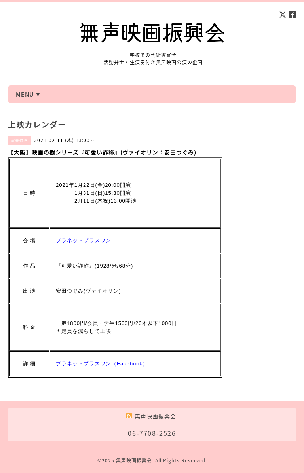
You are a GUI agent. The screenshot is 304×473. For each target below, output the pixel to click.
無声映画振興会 (134, 460)
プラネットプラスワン (83, 240)
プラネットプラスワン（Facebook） (102, 364)
